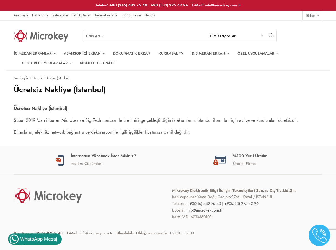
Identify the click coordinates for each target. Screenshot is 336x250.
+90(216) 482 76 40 (204, 203)
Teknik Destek (81, 15)
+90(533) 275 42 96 (241, 203)
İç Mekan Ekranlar (32, 53)
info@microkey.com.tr (204, 210)
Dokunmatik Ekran (131, 53)
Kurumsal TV (171, 53)
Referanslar (60, 15)
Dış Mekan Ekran (208, 53)
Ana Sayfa (21, 15)
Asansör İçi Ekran (82, 53)
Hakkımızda (40, 15)
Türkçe (310, 15)
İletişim (150, 15)
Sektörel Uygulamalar (45, 63)
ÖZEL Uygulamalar (255, 53)
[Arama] (271, 35)
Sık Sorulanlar (131, 15)
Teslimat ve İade (106, 15)
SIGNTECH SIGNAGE (98, 63)
